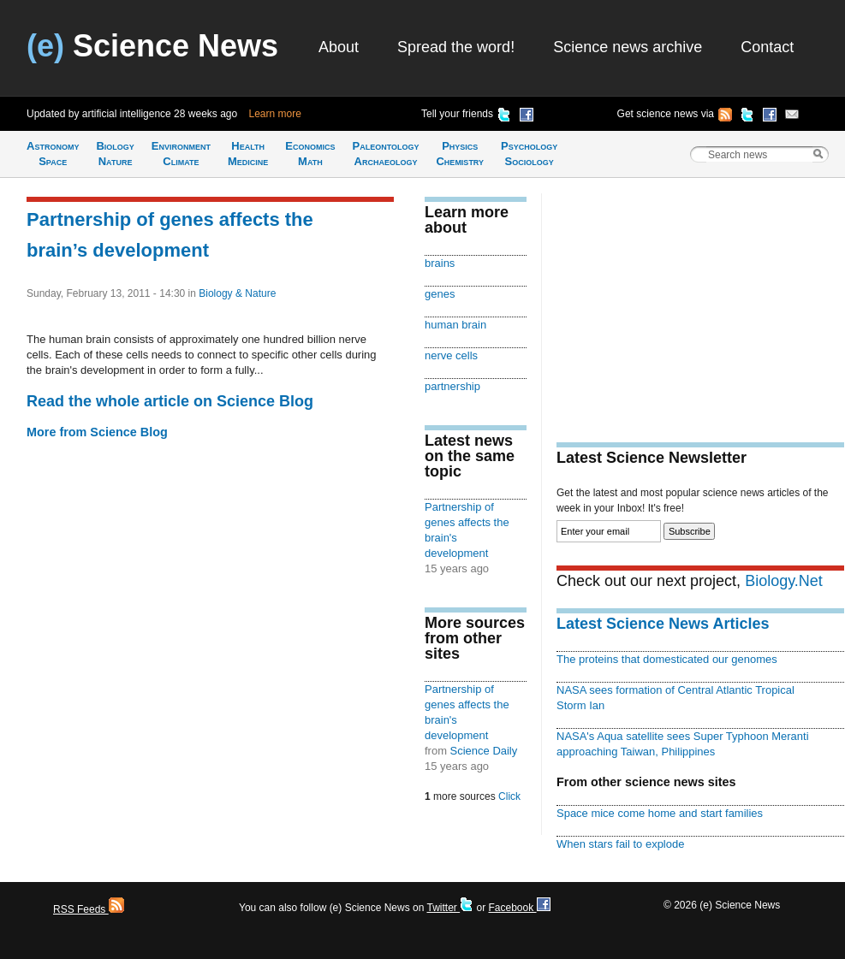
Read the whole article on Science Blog (170, 401)
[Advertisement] (696, 300)
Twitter (449, 908)
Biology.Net (784, 580)
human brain (455, 324)
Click (509, 796)
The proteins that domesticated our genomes (666, 659)
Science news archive (627, 47)
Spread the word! (456, 47)
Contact (767, 47)
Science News (152, 45)
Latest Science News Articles (662, 623)
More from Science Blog (97, 432)
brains (440, 263)
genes (440, 293)
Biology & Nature (237, 293)
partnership (452, 386)
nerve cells (451, 355)
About (338, 47)
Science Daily (484, 750)
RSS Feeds (88, 909)
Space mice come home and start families (659, 813)
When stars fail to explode (620, 844)
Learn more (275, 114)
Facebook (519, 908)
